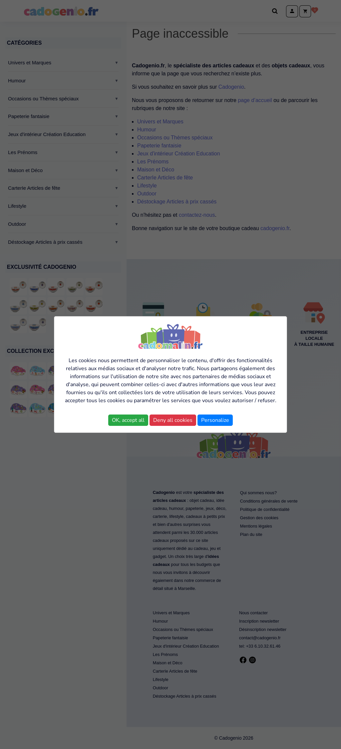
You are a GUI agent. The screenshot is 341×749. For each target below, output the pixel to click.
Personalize (215, 420)
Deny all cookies (172, 420)
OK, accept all (128, 420)
